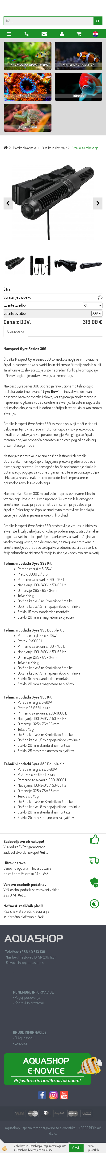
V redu (76, 1148)
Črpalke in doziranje (54, 148)
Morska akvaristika (25, 148)
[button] (97, 203)
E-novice (21, 1043)
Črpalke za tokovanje (85, 148)
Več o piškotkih (93, 1148)
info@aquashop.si (31, 962)
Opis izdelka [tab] (15, 331)
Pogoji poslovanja (27, 997)
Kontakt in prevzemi (29, 1002)
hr (95, 34)
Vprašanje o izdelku (17, 297)
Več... (44, 852)
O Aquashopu (24, 1037)
